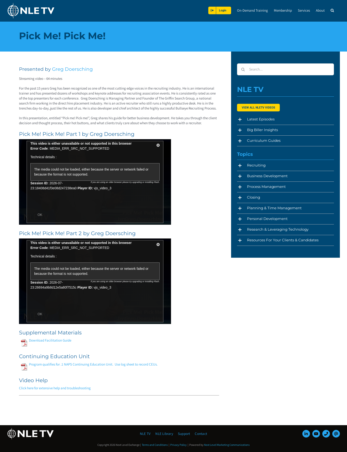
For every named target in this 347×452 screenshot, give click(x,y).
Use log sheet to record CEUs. (136, 364)
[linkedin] (306, 434)
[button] (332, 10)
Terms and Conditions (155, 445)
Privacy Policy (178, 445)
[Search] (243, 69)
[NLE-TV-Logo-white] (31, 429)
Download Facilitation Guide (45, 340)
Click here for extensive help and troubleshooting (55, 388)
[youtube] (316, 434)
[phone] (326, 434)
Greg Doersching (72, 69)
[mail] (336, 434)
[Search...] (285, 69)
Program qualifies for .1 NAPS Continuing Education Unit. (66, 364)
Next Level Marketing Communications (227, 445)
